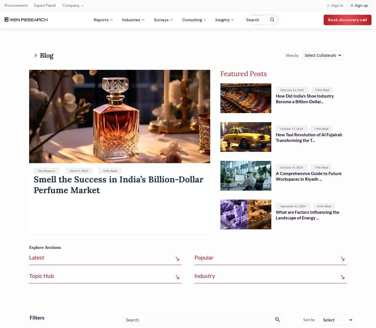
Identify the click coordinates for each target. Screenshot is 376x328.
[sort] (336, 319)
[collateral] (322, 55)
